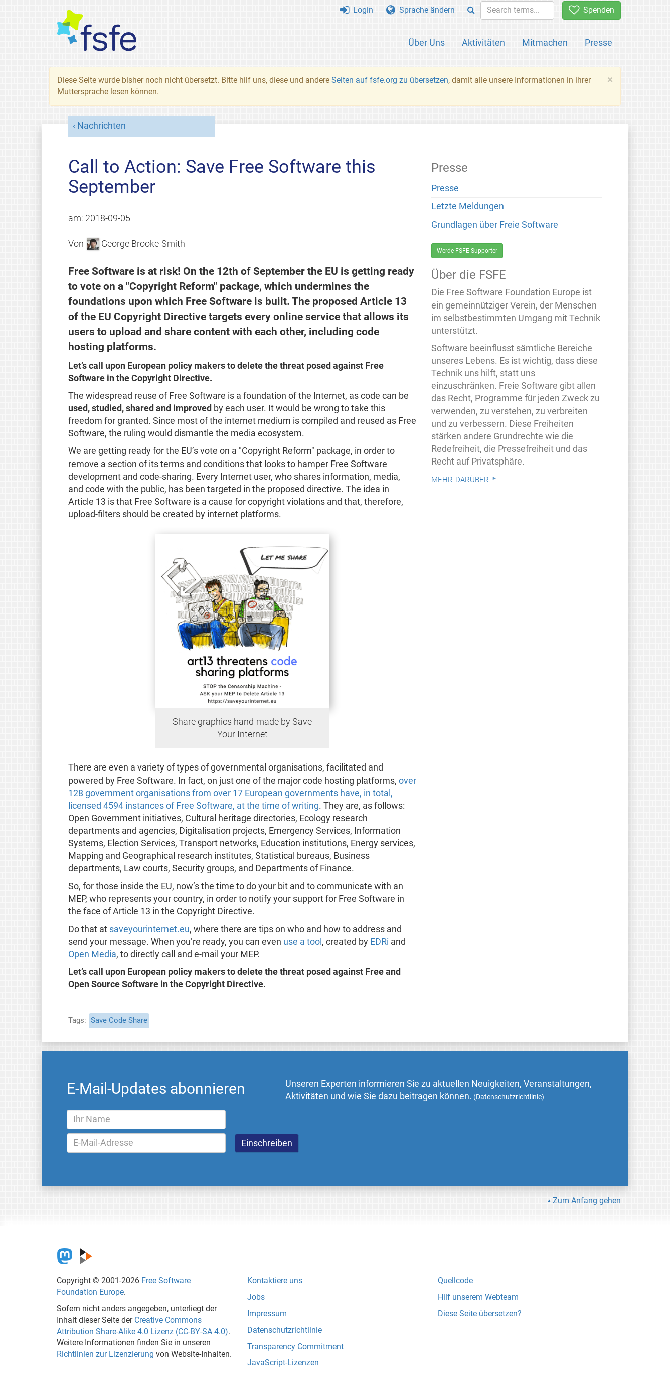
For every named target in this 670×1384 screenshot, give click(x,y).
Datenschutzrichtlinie (284, 1330)
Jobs (256, 1297)
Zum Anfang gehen (587, 1200)
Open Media (92, 954)
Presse (598, 42)
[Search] (471, 10)
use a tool (302, 942)
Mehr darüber (460, 478)
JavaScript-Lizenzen (283, 1362)
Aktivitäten (483, 42)
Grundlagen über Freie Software (494, 225)
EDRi (379, 942)
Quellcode (455, 1280)
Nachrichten (101, 126)
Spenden (591, 10)
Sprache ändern (420, 10)
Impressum (267, 1313)
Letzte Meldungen (467, 206)
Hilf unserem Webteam (478, 1297)
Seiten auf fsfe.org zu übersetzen (389, 80)
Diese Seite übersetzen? (480, 1313)
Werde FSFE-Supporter (467, 250)
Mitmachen (545, 42)
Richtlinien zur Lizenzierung (105, 1354)
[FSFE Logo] (96, 31)
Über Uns (426, 42)
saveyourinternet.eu (149, 929)
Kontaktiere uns (274, 1280)
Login (356, 10)
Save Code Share (119, 1020)
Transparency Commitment (295, 1346)
